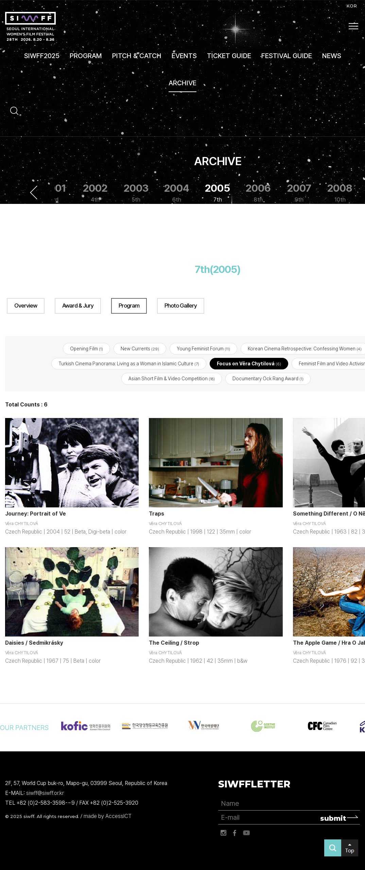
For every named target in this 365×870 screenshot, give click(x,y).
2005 (217, 193)
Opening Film (86, 348)
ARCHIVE (182, 83)
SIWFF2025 (41, 56)
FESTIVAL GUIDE (286, 56)
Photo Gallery (180, 305)
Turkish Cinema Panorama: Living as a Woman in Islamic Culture (128, 363)
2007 (299, 193)
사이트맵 (353, 26)
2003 (136, 193)
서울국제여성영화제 (30, 26)
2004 (176, 193)
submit (333, 818)
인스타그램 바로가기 (223, 833)
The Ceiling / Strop (174, 643)
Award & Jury (77, 305)
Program (129, 305)
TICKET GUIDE (229, 56)
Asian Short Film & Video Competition (171, 379)
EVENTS (184, 56)
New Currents (140, 348)
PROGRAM (86, 56)
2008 (339, 193)
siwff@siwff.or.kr (45, 793)
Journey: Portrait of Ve (35, 513)
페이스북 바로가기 (234, 833)
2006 (258, 193)
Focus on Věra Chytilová (249, 363)
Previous (34, 192)
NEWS (331, 56)
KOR (351, 5)
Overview (25, 305)
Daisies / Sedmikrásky (34, 643)
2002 (95, 193)
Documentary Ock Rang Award (267, 379)
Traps (156, 513)
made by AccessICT (108, 816)
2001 (54, 193)
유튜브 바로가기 (246, 833)
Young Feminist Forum (203, 348)
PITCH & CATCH (136, 56)
